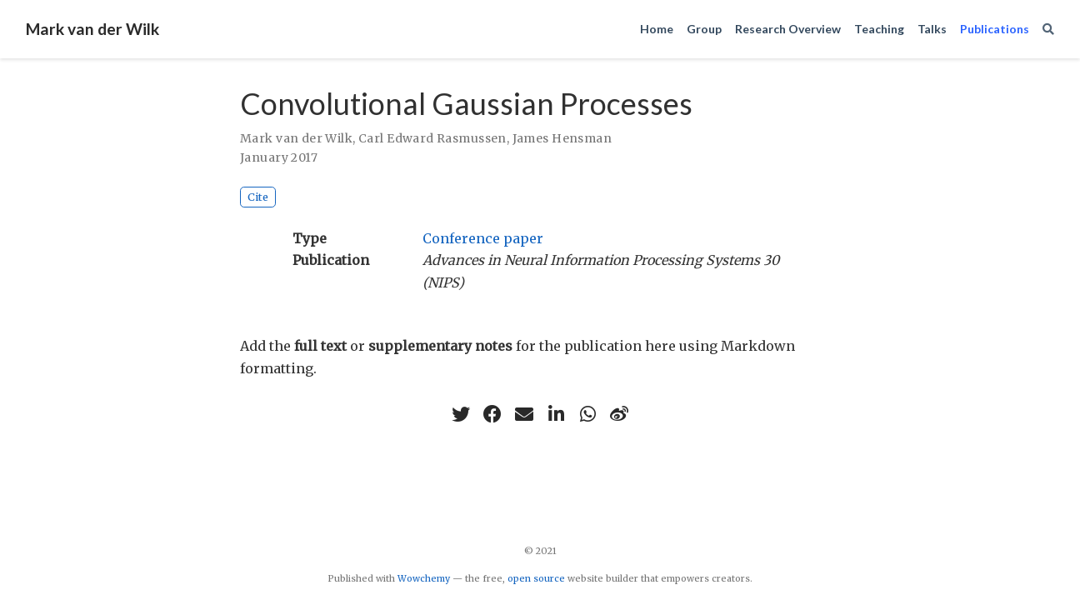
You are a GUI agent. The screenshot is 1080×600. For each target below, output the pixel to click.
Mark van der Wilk (92, 28)
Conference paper (482, 238)
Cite (258, 196)
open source (536, 578)
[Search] (1048, 29)
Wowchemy (424, 578)
